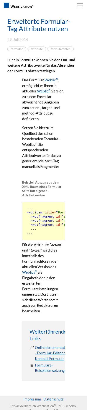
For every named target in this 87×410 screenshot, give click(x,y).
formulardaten (61, 49)
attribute (37, 49)
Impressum (32, 399)
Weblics (29, 272)
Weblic (51, 80)
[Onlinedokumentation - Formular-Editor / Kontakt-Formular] (50, 353)
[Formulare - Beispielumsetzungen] (49, 367)
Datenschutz (53, 399)
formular (17, 49)
